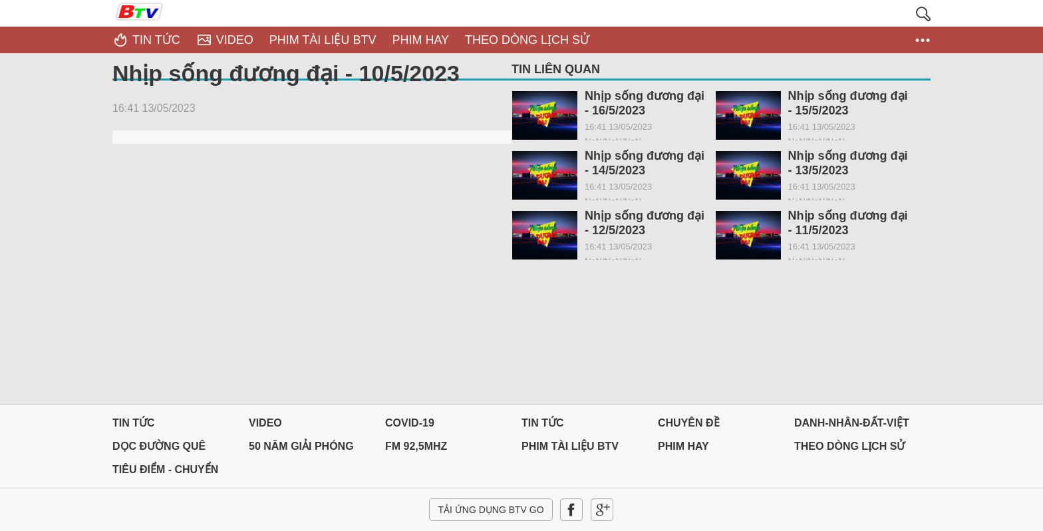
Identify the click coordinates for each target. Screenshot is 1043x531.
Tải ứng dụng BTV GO (490, 509)
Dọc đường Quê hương (159, 449)
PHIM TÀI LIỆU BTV (570, 446)
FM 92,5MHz (416, 446)
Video (265, 423)
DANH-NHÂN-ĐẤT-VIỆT (851, 423)
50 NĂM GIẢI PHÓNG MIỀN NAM (301, 449)
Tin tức (133, 423)
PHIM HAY (683, 446)
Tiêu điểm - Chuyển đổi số (165, 473)
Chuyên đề (689, 423)
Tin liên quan (556, 69)
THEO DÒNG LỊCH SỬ (849, 446)
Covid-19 (409, 423)
